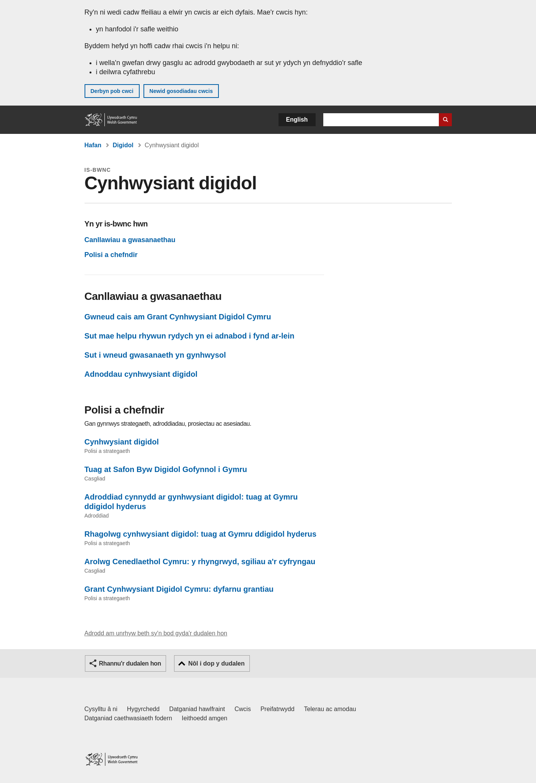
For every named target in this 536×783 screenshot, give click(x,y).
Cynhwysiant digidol (122, 442)
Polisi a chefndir (111, 255)
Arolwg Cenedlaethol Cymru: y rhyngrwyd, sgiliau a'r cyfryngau (200, 561)
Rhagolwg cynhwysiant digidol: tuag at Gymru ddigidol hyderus (201, 534)
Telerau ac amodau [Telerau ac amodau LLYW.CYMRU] (330, 709)
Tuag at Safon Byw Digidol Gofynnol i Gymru (166, 469)
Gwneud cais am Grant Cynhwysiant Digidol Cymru (178, 317)
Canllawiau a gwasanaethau (130, 240)
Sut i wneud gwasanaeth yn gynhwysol (155, 355)
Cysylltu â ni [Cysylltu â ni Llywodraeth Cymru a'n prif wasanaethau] (101, 709)
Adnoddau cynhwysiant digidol (141, 374)
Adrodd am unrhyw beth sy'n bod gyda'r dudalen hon (156, 633)
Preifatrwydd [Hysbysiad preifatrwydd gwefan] (278, 709)
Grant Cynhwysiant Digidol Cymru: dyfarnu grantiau (179, 589)
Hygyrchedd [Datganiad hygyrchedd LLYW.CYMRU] (143, 709)
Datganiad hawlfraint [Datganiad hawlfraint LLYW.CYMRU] (197, 709)
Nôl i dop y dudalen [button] (216, 663)
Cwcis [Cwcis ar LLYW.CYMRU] (243, 709)
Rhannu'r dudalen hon (130, 663)
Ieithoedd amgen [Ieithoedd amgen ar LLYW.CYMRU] (204, 718)
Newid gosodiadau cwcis (181, 91)
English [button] (297, 119)
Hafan (93, 145)
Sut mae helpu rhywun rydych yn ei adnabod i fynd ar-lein (190, 336)
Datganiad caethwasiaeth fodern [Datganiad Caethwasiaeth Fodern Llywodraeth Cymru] (129, 718)
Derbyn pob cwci (112, 91)
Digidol (122, 145)
